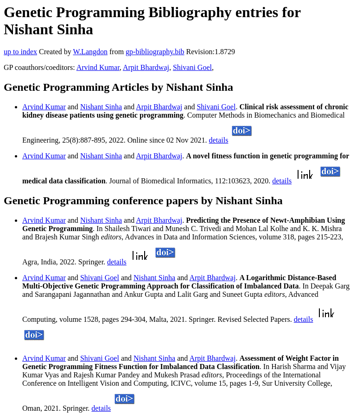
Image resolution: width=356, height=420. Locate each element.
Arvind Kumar (98, 67)
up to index (20, 52)
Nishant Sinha (101, 107)
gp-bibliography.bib (155, 52)
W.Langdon (90, 52)
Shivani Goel (192, 67)
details (219, 140)
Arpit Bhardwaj (146, 67)
